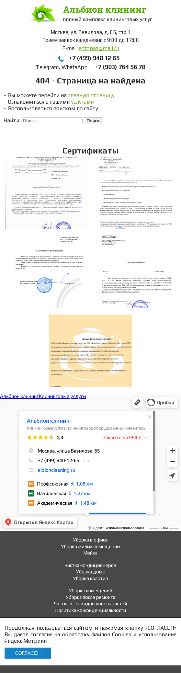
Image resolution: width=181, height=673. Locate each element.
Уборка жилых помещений (90, 546)
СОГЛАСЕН (28, 653)
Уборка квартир (90, 578)
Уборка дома (90, 571)
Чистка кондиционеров (90, 565)
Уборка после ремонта (90, 597)
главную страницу (91, 95)
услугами (82, 102)
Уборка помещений (90, 590)
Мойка (90, 553)
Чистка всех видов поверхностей (90, 603)
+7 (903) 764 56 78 (119, 66)
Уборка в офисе (90, 540)
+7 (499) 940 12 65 (94, 57)
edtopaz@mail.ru (99, 48)
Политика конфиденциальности (90, 610)
